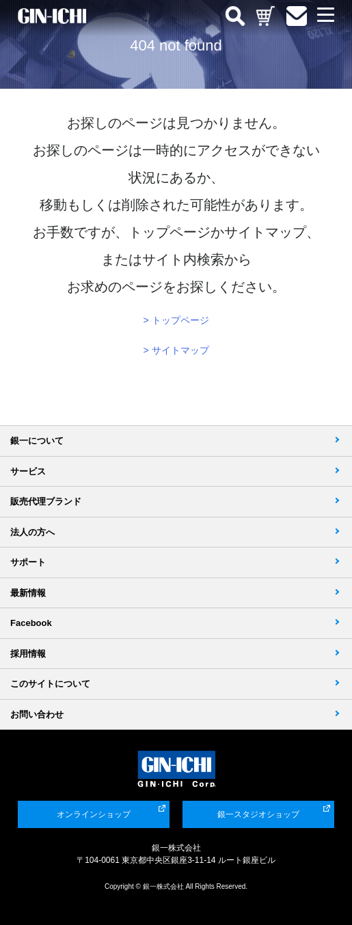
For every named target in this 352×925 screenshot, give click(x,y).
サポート (28, 562)
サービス (28, 471)
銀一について (37, 441)
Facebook (31, 623)
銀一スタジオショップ (258, 814)
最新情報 (28, 593)
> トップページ (175, 320)
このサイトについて (50, 684)
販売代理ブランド (45, 501)
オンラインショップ (94, 814)
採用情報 (28, 654)
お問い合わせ (37, 714)
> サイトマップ (175, 350)
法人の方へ (32, 532)
